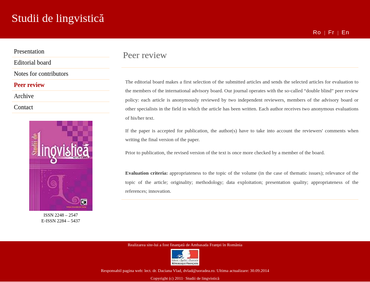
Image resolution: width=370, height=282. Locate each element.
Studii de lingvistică (58, 18)
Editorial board (32, 62)
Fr (331, 32)
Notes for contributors (41, 73)
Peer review (29, 85)
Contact (23, 107)
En (345, 32)
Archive (24, 96)
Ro (317, 32)
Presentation (29, 51)
